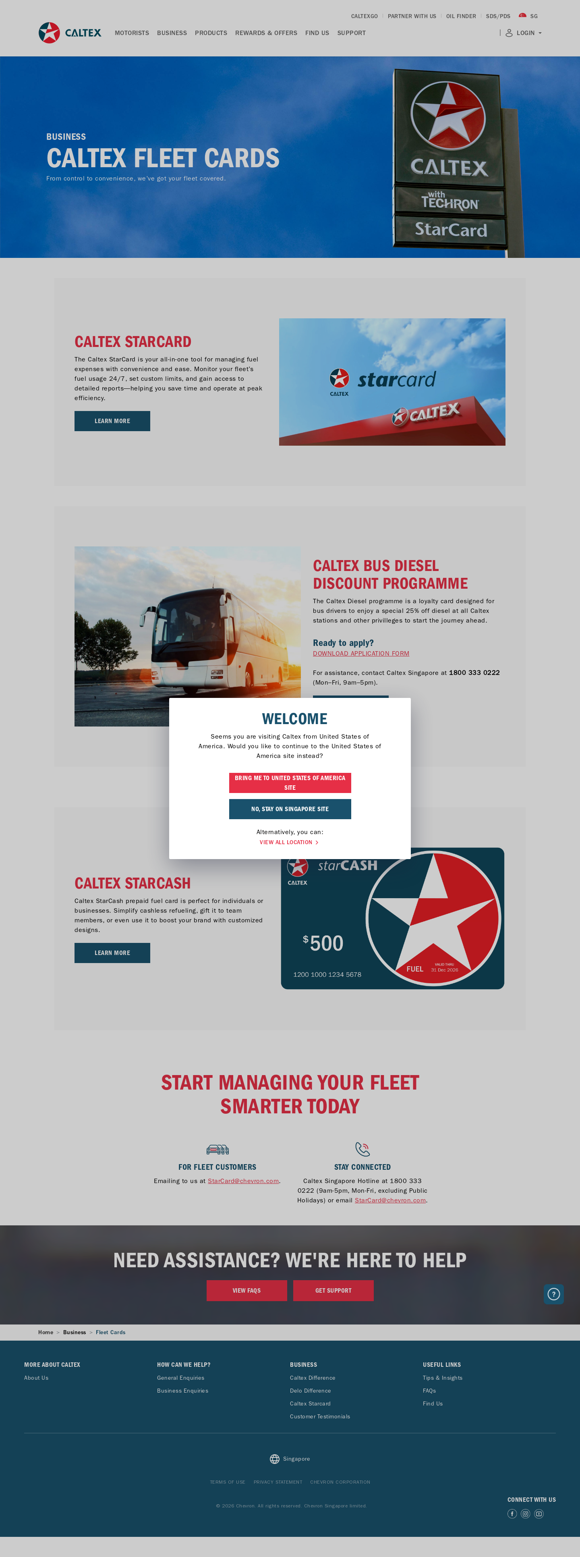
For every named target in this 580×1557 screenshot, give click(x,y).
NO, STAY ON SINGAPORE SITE (290, 809)
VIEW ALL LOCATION (290, 842)
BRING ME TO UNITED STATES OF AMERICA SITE (290, 782)
